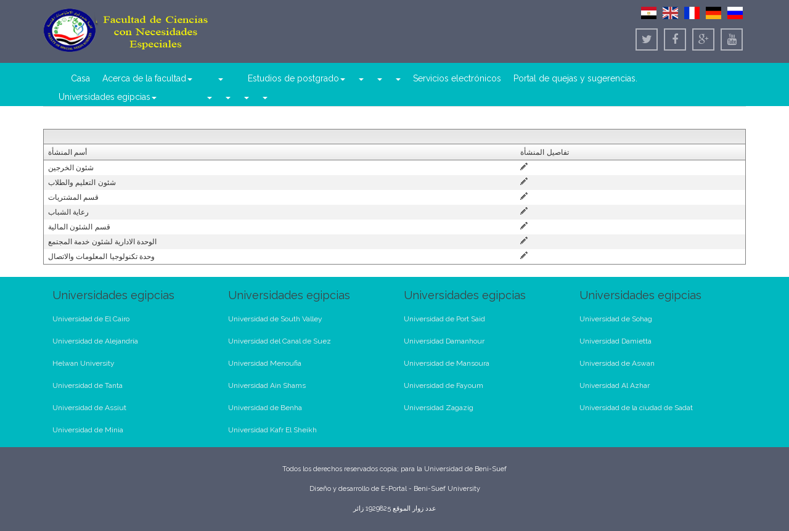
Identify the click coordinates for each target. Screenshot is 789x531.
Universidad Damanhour (444, 341)
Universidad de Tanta (87, 385)
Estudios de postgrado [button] (296, 78)
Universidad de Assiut (89, 407)
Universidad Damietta (615, 341)
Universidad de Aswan (617, 363)
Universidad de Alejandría (95, 341)
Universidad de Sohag (615, 319)
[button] (220, 78)
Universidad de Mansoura (446, 363)
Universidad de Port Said (444, 319)
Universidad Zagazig (438, 407)
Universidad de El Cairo (90, 319)
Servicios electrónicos (457, 78)
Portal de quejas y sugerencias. (575, 78)
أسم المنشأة (67, 152)
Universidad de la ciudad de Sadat (636, 407)
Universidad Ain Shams (267, 385)
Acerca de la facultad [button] (147, 78)
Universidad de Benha (265, 407)
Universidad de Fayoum (443, 385)
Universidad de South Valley (275, 319)
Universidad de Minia (87, 430)
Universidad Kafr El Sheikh (272, 430)
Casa (80, 78)
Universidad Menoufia (264, 363)
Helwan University (83, 363)
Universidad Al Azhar (614, 385)
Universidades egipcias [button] (108, 97)
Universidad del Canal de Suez (279, 341)
